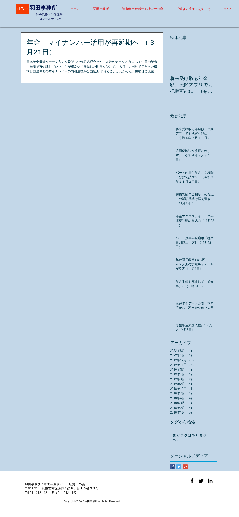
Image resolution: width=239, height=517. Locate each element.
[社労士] (22, 9)
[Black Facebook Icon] (192, 481)
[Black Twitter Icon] (201, 481)
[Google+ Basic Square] (185, 466)
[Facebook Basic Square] (172, 466)
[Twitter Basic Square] (178, 466)
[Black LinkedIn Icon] (210, 481)
